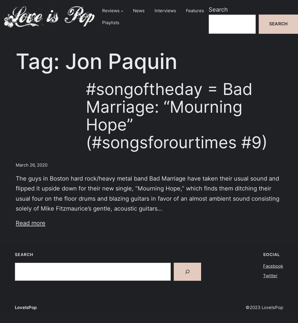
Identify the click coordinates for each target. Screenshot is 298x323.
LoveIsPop (26, 307)
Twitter (270, 275)
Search (218, 9)
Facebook (273, 266)
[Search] (187, 272)
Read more (30, 223)
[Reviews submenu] (122, 11)
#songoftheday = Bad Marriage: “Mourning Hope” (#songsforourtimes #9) (176, 115)
